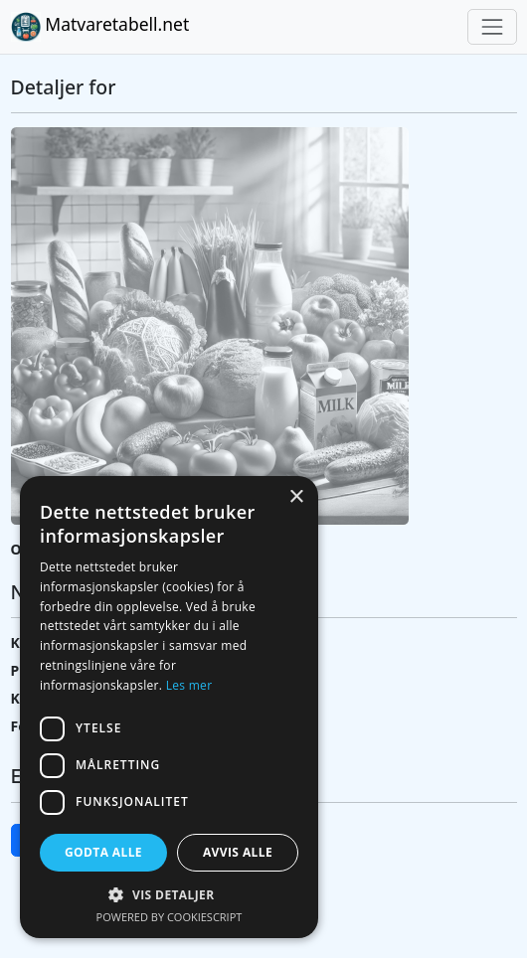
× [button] (295, 497)
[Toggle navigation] (491, 26)
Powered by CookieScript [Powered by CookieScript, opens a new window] (169, 916)
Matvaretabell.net (100, 27)
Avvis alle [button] (237, 852)
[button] (169, 894)
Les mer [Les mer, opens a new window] (189, 685)
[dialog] (169, 707)
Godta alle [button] (103, 852)
